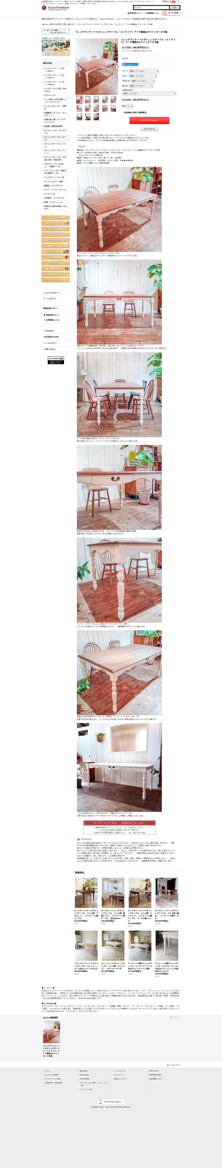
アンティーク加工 (86, 1089)
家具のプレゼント (121, 1079)
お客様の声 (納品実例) (53, 1083)
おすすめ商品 (84, 1079)
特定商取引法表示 (51, 337)
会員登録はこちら (153, 13)
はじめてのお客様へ (52, 1075)
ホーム (47, 1071)
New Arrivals (84, 1075)
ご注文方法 (49, 331)
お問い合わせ (49, 349)
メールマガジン (50, 343)
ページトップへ (175, 1065)
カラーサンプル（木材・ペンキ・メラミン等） (94, 1084)
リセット (176, 1017)
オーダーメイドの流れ (53, 1079)
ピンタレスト (119, 1075)
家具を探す (84, 1071)
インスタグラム (120, 1071)
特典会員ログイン (135, 13)
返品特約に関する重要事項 (135, 112)
